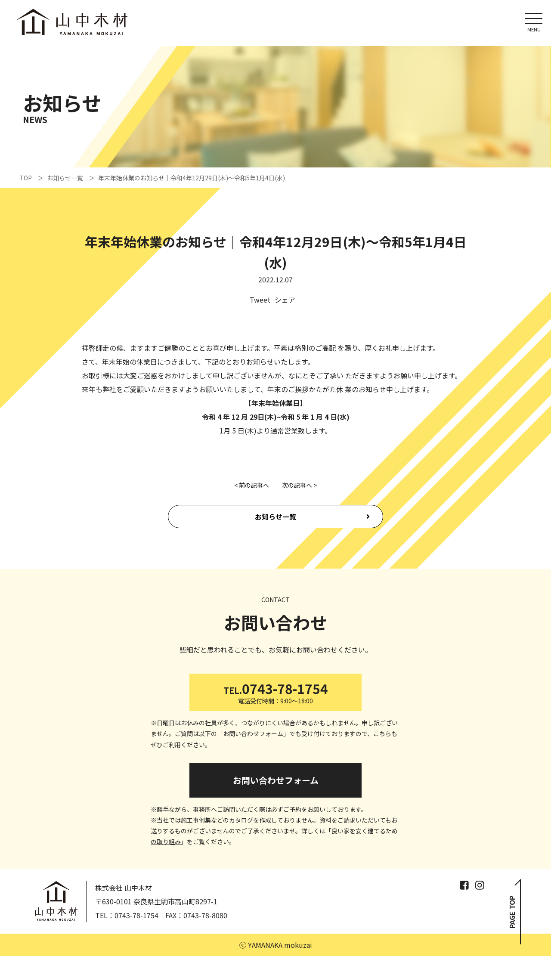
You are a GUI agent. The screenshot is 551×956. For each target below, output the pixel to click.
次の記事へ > (299, 485)
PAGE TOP (512, 912)
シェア (285, 299)
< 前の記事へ (251, 485)
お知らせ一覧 (275, 516)
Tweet (260, 299)
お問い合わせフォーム (276, 780)
